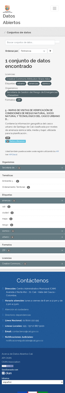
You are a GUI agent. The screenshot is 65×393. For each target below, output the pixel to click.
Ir (50, 51)
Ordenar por (11, 51)
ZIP (7, 138)
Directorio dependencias (18, 315)
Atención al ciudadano (17, 309)
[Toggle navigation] (55, 8)
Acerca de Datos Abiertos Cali (17, 354)
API (57, 151)
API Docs (13, 154)
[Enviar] (57, 41)
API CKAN (6, 358)
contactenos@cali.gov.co (25, 331)
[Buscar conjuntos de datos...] (30, 42)
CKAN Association (11, 362)
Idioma (5, 378)
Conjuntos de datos (19, 32)
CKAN (7, 373)
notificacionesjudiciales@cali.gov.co (24, 340)
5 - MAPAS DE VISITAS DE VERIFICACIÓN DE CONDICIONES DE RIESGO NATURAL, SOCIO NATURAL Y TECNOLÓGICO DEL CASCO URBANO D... (32, 115)
